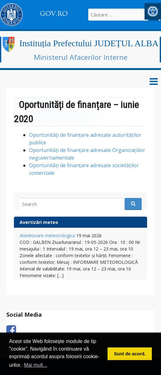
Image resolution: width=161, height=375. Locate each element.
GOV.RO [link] (54, 14)
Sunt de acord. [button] (130, 353)
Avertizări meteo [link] (39, 222)
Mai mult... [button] (35, 365)
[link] (153, 11)
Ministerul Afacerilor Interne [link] (80, 57)
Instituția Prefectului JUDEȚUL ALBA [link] (88, 43)
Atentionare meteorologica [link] (47, 235)
